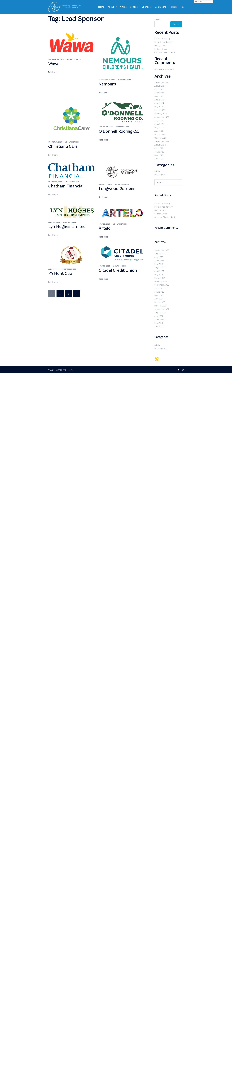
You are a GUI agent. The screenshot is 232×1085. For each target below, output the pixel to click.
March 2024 (159, 110)
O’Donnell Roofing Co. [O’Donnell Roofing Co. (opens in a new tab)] (119, 131)
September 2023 (161, 117)
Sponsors (147, 7)
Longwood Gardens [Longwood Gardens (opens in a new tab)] (117, 189)
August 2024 (160, 100)
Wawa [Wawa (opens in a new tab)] (53, 64)
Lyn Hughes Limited (67, 227)
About (111, 7)
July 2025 (158, 89)
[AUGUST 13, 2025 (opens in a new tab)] (55, 182)
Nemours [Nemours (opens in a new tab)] (107, 84)
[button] (183, 7)
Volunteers (160, 7)
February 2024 (160, 113)
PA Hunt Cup (60, 274)
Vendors (134, 7)
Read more (53, 235)
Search (157, 19)
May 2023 (158, 127)
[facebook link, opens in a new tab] (179, 370)
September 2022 (161, 141)
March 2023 (159, 134)
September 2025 (161, 82)
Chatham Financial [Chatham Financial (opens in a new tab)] (65, 186)
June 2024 (159, 103)
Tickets (173, 7)
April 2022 (158, 159)
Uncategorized (74, 59)
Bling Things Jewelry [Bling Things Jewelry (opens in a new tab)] (163, 42)
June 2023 (159, 124)
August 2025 (160, 86)
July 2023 (158, 120)
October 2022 (160, 138)
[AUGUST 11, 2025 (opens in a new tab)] (105, 184)
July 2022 (158, 148)
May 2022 (158, 155)
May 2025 (158, 96)
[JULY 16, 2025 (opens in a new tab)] (104, 266)
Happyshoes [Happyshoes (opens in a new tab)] (159, 45)
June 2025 (159, 93)
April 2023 (158, 131)
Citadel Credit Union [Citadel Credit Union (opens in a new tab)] (118, 270)
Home (101, 7)
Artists (123, 7)
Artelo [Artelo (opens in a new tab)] (104, 228)
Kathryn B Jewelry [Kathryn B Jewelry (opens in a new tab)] (162, 38)
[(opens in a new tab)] (71, 42)
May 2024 (158, 106)
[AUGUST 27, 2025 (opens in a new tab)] (55, 142)
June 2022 (159, 152)
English (198, 1)
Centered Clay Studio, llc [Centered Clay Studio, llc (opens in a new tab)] (165, 52)
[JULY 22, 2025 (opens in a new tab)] (104, 224)
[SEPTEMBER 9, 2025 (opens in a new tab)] (56, 59)
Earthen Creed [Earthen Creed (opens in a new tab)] (160, 49)
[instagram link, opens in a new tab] (183, 370)
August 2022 (160, 145)
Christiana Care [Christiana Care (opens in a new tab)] (62, 146)
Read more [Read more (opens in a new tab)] (53, 72)
